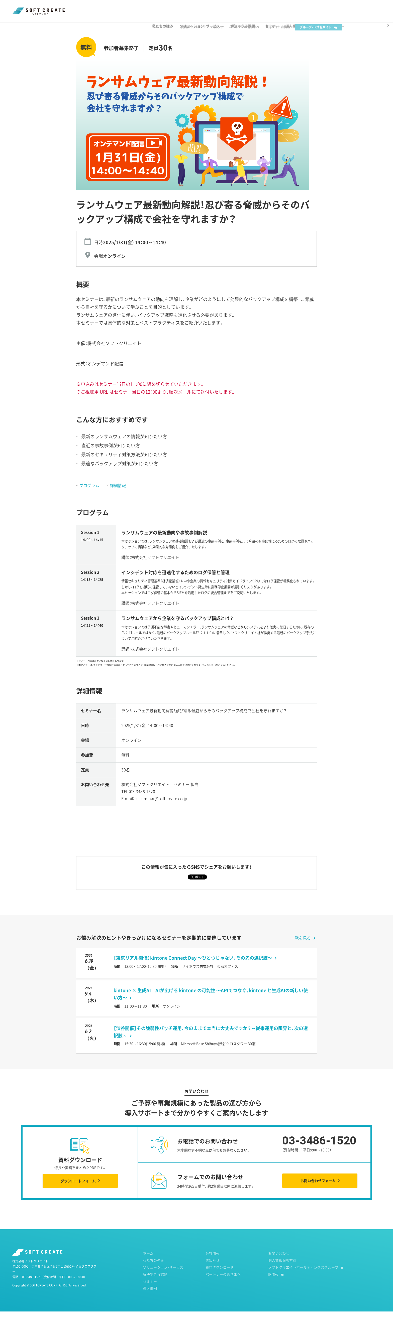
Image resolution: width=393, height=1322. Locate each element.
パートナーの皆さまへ (252, 8)
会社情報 (213, 1263)
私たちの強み (153, 1270)
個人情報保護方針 (282, 1270)
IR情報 (273, 1284)
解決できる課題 (155, 1284)
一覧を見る (301, 948)
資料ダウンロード (200, 8)
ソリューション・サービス (163, 1277)
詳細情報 (118, 496)
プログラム (89, 496)
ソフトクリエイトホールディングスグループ (303, 1277)
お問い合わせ (278, 1263)
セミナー (37, 27)
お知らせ (225, 8)
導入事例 (150, 1298)
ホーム (17, 27)
